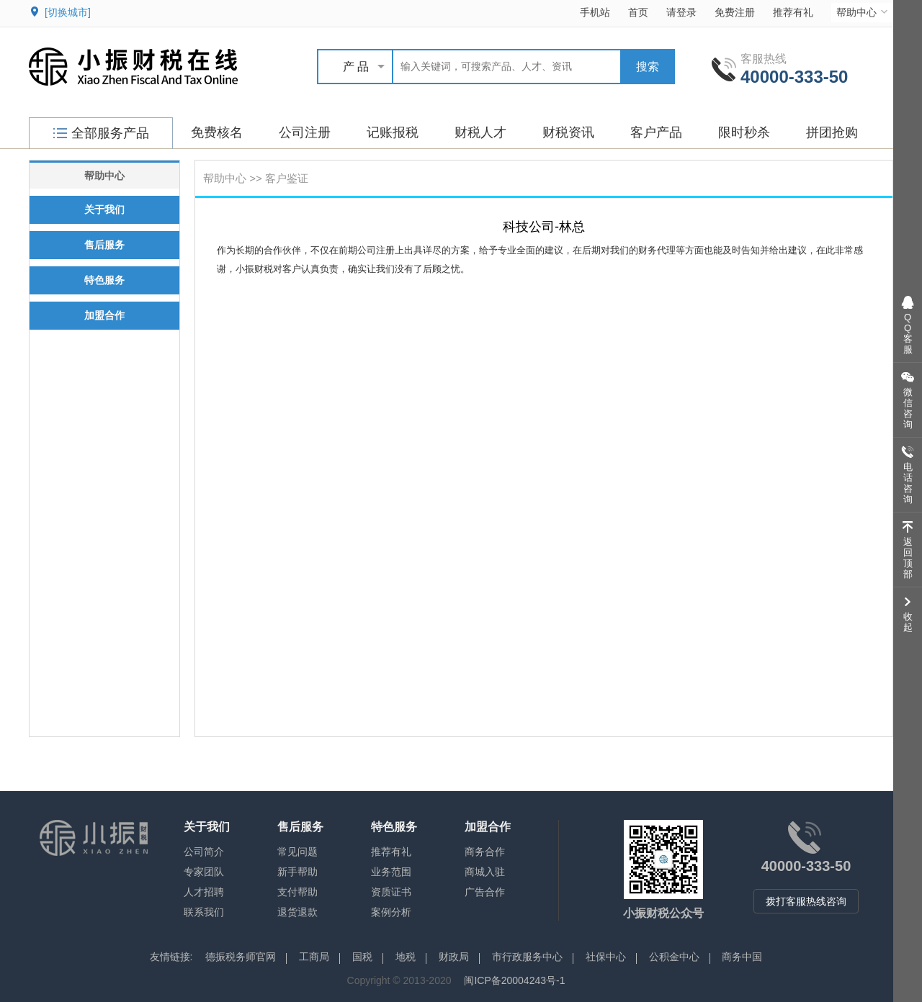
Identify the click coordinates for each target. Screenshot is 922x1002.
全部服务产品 (101, 133)
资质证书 (391, 892)
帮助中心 (863, 12)
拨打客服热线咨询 (806, 901)
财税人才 (480, 132)
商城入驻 (485, 871)
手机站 (595, 12)
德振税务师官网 (240, 956)
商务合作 (485, 851)
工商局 (314, 956)
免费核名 (217, 132)
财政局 (454, 956)
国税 (362, 956)
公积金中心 (674, 956)
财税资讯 (568, 132)
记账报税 (393, 132)
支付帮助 (297, 892)
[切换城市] (68, 12)
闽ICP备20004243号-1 (514, 980)
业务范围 (391, 871)
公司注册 (305, 132)
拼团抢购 (832, 132)
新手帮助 (297, 871)
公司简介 (204, 851)
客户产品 (656, 132)
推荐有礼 (793, 12)
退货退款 (297, 912)
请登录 (681, 12)
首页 (638, 12)
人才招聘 (204, 892)
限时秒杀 (744, 132)
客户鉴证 (286, 178)
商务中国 (742, 956)
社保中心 (606, 956)
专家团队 (204, 871)
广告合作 (485, 892)
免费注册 (735, 12)
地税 (405, 956)
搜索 (647, 66)
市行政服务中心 (527, 956)
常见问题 (297, 851)
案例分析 (391, 912)
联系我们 (204, 912)
